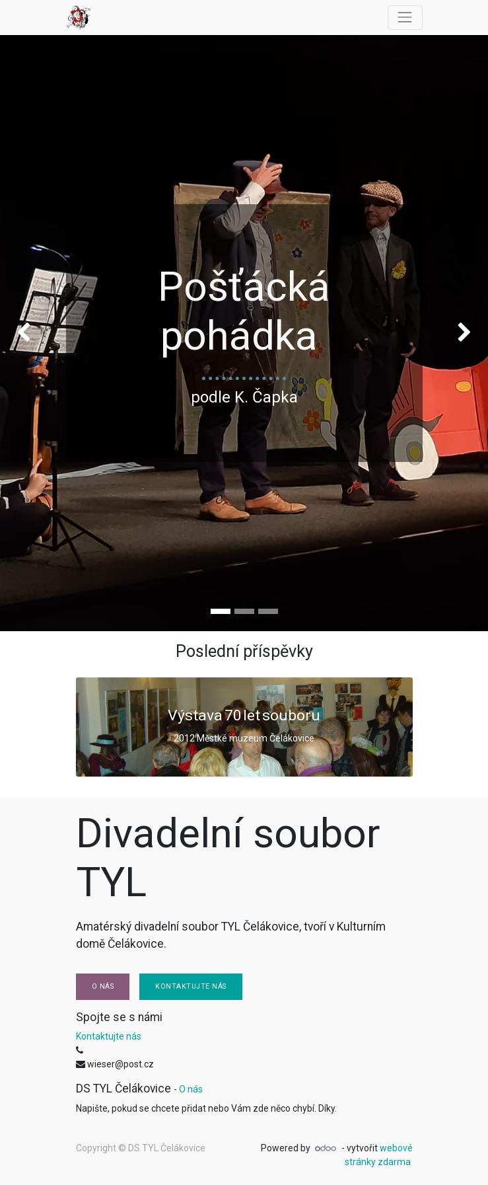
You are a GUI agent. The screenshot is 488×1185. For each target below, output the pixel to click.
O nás (103, 986)
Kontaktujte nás (191, 986)
